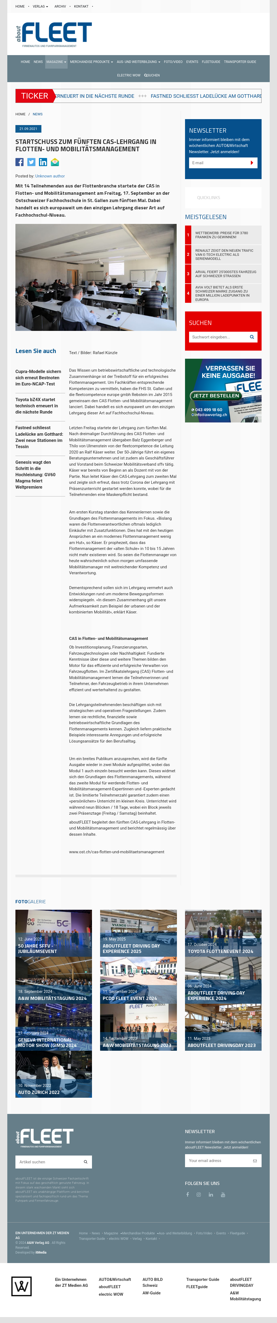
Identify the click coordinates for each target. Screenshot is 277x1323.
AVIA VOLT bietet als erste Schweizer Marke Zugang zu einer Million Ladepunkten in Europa (222, 293)
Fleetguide (239, 1233)
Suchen (152, 75)
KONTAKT (81, 6)
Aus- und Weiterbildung (177, 1233)
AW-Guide (152, 1293)
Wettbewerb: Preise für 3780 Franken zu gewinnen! (221, 235)
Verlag (139, 1239)
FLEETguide (197, 1286)
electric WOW (121, 1239)
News (98, 1233)
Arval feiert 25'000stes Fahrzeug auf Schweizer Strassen (225, 274)
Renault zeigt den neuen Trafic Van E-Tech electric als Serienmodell (224, 255)
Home (85, 1233)
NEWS (37, 114)
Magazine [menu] (113, 1233)
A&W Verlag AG (38, 1243)
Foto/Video (206, 1233)
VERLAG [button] (41, 6)
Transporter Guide (94, 1239)
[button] (56, 62)
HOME (20, 6)
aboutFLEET (110, 1286)
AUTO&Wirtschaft (115, 1279)
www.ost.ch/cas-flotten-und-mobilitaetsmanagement (116, 851)
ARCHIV (60, 6)
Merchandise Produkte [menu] (140, 1233)
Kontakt (153, 1239)
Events (223, 1233)
